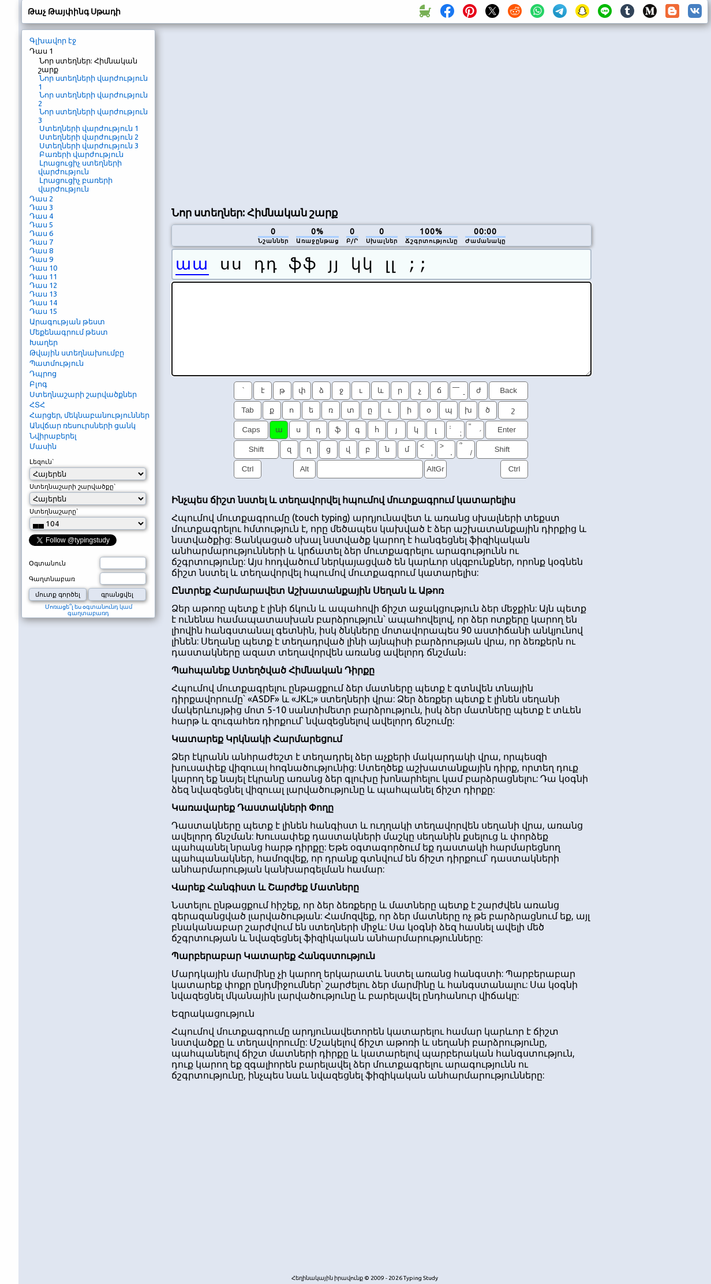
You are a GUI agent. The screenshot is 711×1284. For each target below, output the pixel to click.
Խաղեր (43, 342)
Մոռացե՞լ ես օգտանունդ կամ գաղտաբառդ (88, 610)
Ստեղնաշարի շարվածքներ (83, 394)
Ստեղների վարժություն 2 (89, 137)
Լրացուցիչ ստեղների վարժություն (80, 167)
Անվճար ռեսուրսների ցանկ (82, 425)
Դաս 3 (41, 207)
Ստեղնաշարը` (53, 511)
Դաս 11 (43, 276)
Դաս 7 (41, 242)
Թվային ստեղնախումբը (76, 353)
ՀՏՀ (37, 404)
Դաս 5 (41, 224)
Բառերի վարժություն (81, 154)
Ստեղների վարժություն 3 (89, 145)
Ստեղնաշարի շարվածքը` (72, 486)
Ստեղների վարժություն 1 (89, 128)
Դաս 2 (41, 198)
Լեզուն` (41, 461)
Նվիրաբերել (53, 436)
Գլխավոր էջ (52, 40)
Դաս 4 (41, 216)
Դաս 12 (43, 285)
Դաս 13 (43, 294)
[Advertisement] (364, 113)
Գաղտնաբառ (52, 578)
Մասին (43, 446)
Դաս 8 (41, 250)
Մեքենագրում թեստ (68, 332)
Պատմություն (56, 363)
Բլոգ (38, 384)
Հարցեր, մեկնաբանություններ (89, 415)
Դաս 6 (41, 233)
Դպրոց (43, 373)
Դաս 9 (41, 259)
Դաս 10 (43, 268)
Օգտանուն (47, 563)
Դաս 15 (43, 311)
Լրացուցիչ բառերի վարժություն (75, 184)
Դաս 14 (43, 302)
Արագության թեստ (67, 321)
